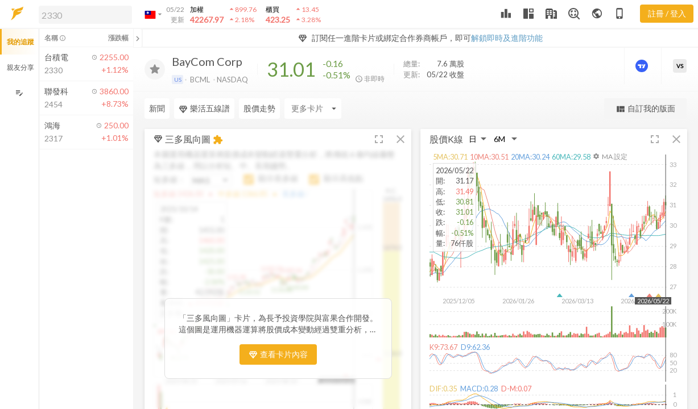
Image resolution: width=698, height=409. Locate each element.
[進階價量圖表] (643, 66)
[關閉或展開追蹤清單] (138, 38)
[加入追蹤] (154, 69)
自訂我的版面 (645, 108)
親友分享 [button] (20, 67)
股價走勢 (259, 108)
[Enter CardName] (312, 108)
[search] (85, 15)
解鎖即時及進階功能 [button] (507, 38)
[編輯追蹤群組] (19, 93)
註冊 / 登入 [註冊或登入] (667, 13)
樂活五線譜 (204, 108)
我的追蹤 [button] (20, 41)
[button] (83, 14)
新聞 (157, 108)
